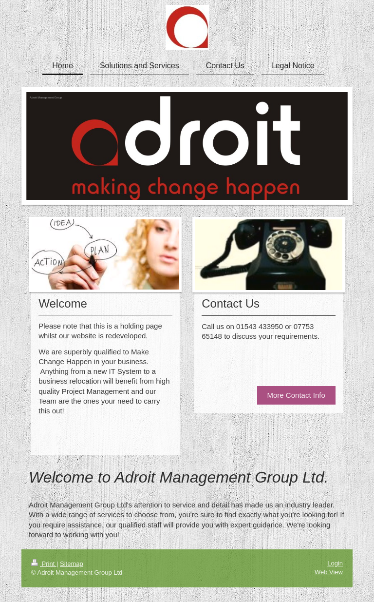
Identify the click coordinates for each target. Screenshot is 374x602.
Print (43, 563)
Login (335, 563)
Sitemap (71, 563)
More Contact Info (296, 395)
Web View (329, 572)
